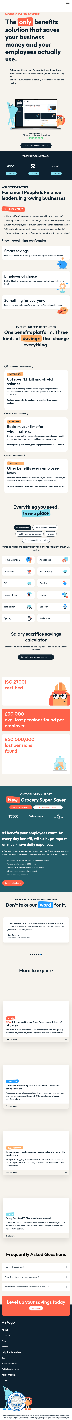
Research (13, 1361)
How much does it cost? (14, 1263)
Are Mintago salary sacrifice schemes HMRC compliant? (28, 1283)
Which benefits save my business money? (22, 1273)
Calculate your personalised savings (36, 655)
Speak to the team (13, 879)
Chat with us (36, 1305)
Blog (3, 1355)
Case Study (11, 172)
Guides (4, 1361)
